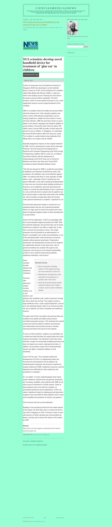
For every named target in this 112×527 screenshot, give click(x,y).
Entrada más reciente (28, 517)
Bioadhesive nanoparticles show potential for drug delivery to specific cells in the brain (49, 277)
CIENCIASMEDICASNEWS (56, 8)
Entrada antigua (60, 517)
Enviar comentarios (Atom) (37, 521)
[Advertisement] (38, 502)
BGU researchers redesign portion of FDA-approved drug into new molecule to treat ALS (49, 269)
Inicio (44, 517)
